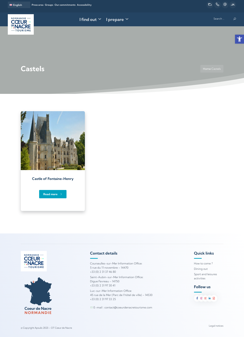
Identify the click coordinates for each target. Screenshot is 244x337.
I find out (90, 19)
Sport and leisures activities (205, 276)
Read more (52, 194)
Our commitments (65, 4)
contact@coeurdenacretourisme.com (128, 307)
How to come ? (203, 263)
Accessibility (84, 4)
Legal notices (216, 325)
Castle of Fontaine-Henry (53, 178)
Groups (49, 4)
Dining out (201, 269)
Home (207, 68)
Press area (37, 4)
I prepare (117, 19)
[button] (239, 39)
